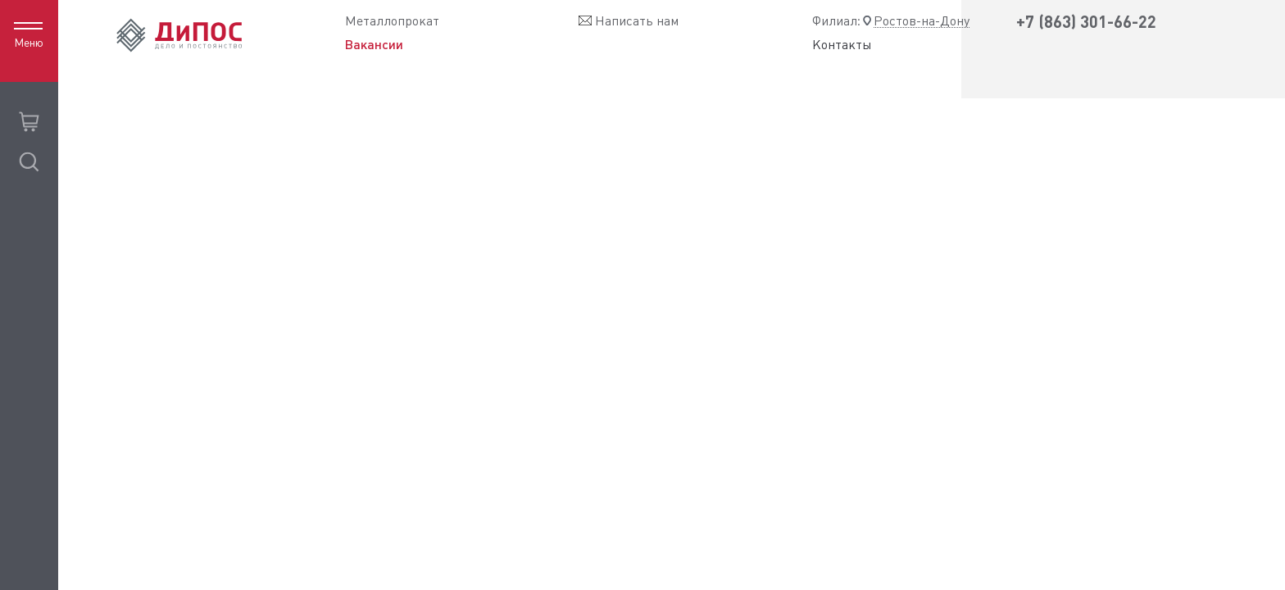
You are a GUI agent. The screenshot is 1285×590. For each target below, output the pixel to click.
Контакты (842, 45)
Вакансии (374, 44)
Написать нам (637, 21)
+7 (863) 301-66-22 (1086, 21)
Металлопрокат (392, 21)
